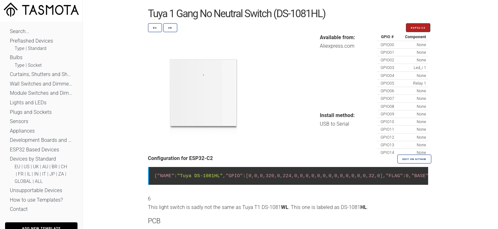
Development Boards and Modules (41, 140)
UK (36, 167)
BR (54, 167)
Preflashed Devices (31, 41)
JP (52, 174)
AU (45, 167)
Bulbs (16, 57)
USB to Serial (334, 124)
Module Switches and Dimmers (41, 93)
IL (29, 174)
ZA (61, 174)
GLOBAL (23, 181)
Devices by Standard (33, 159)
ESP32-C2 (418, 27)
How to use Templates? (36, 200)
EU (17, 167)
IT (44, 174)
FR (21, 174)
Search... (19, 31)
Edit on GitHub (414, 159)
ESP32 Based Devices (34, 150)
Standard (37, 48)
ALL (39, 181)
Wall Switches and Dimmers (41, 84)
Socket (35, 65)
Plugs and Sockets (31, 112)
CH (64, 167)
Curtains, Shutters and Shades (41, 74)
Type (19, 48)
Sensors (19, 121)
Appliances (22, 131)
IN (36, 174)
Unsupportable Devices (36, 190)
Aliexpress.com (337, 46)
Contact (19, 209)
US (27, 167)
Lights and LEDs (28, 103)
